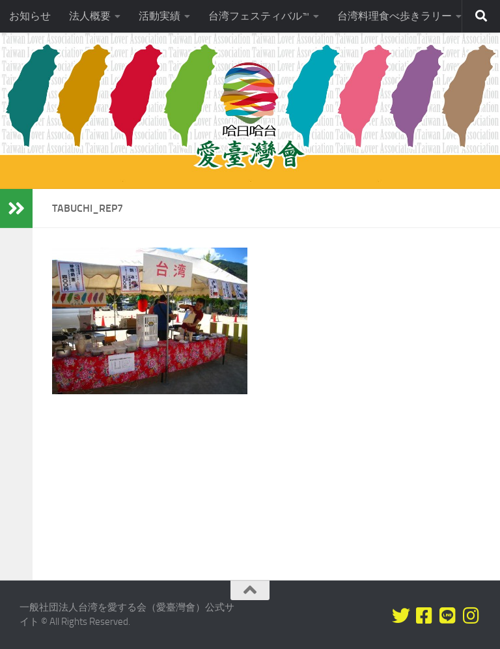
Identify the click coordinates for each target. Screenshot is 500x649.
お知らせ (30, 16)
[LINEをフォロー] (448, 616)
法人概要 (90, 16)
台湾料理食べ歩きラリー (394, 16)
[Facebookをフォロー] (424, 616)
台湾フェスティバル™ (258, 16)
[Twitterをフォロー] (401, 616)
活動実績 (159, 16)
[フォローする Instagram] (471, 616)
